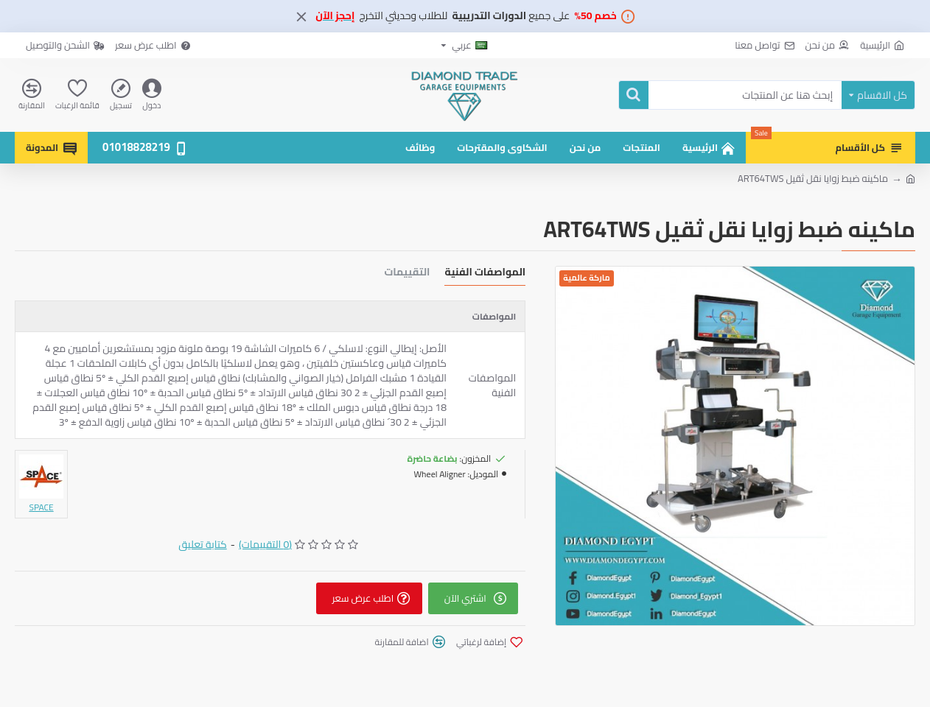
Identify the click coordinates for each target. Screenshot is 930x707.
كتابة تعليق (202, 544)
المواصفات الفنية (484, 273)
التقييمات (407, 273)
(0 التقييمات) (265, 544)
